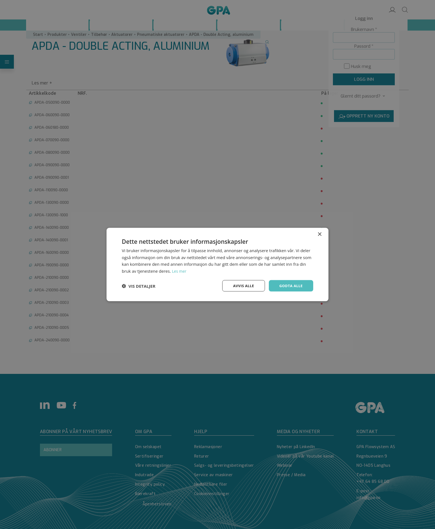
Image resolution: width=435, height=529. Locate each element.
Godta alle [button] (290, 285)
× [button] (319, 234)
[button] (138, 285)
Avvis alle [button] (241, 285)
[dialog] (217, 264)
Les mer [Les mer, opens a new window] (180, 270)
